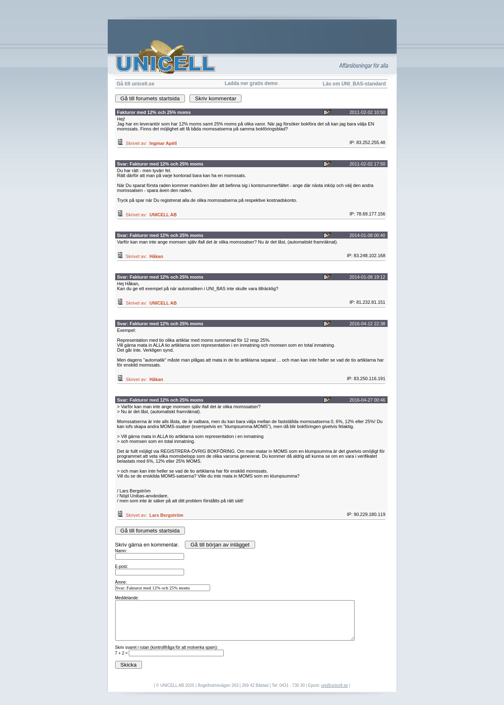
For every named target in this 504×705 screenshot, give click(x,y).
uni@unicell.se (334, 685)
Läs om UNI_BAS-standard (354, 84)
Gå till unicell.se (135, 84)
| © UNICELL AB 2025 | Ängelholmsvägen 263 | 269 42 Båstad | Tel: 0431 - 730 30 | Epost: (237, 685)
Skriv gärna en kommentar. (252, 605)
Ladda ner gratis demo (251, 83)
